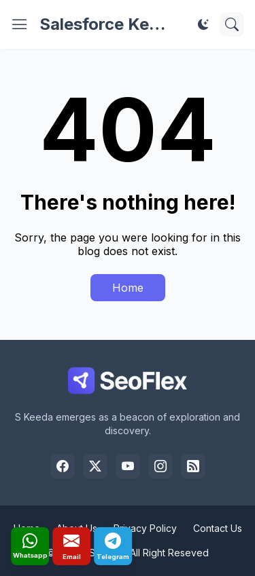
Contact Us (217, 528)
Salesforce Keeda (108, 24)
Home (127, 287)
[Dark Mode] (203, 24)
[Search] (232, 24)
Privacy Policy (145, 528)
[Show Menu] (19, 24)
